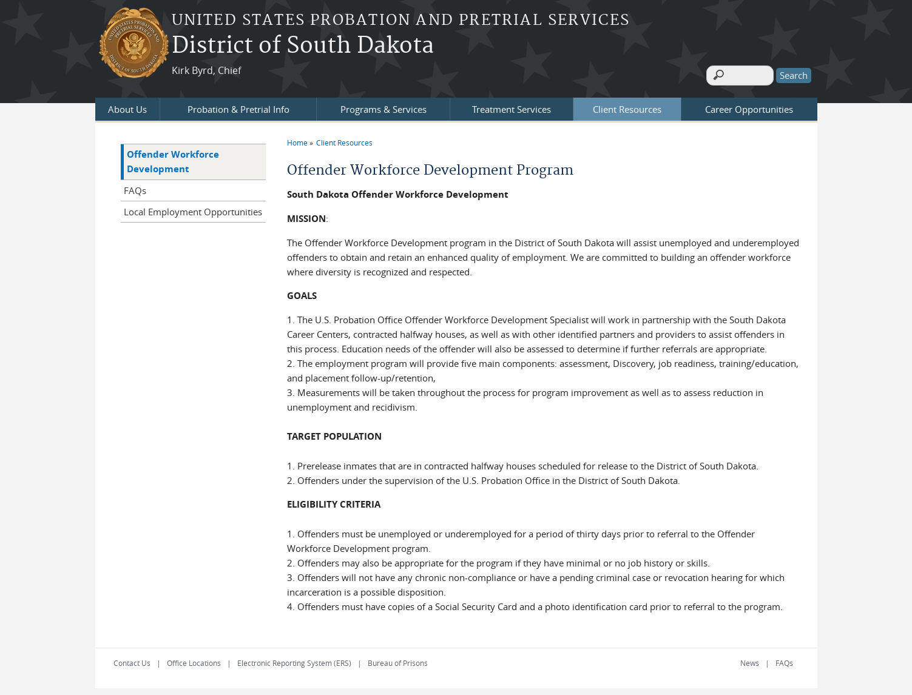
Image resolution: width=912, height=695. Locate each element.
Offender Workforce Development (173, 156)
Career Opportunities (749, 104)
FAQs (135, 185)
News (749, 657)
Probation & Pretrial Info (238, 104)
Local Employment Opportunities (193, 206)
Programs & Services (383, 104)
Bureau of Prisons (398, 657)
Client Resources (627, 104)
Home (297, 137)
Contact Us (131, 657)
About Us (127, 104)
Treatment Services (511, 104)
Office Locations (194, 657)
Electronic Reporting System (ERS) (294, 657)
